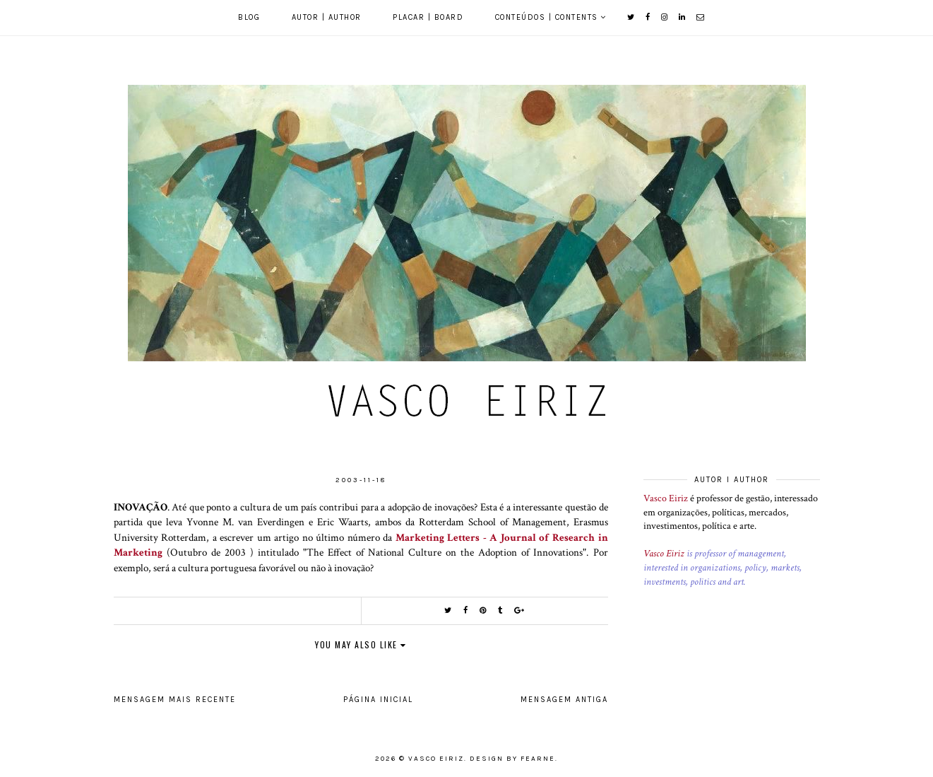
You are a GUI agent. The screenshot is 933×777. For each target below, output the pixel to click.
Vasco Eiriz (665, 498)
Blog (249, 17)
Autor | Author (327, 17)
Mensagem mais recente (175, 699)
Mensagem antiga (564, 699)
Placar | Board (428, 17)
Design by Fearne (512, 758)
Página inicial (378, 699)
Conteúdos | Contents (546, 17)
